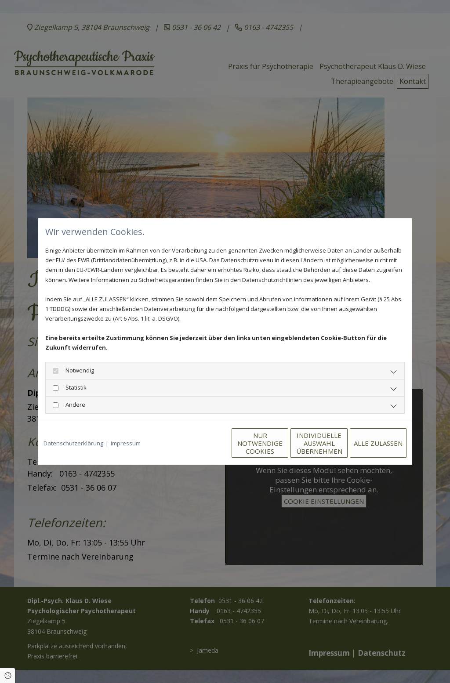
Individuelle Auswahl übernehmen (282, 443)
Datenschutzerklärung (73, 443)
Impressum (126, 443)
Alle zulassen (365, 443)
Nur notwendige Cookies (198, 443)
